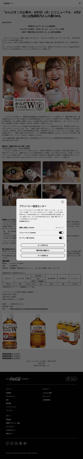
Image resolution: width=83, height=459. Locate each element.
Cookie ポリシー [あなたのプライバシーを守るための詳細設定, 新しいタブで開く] (24, 221)
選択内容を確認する (42, 250)
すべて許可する (43, 245)
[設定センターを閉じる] (62, 202)
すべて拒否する (43, 255)
